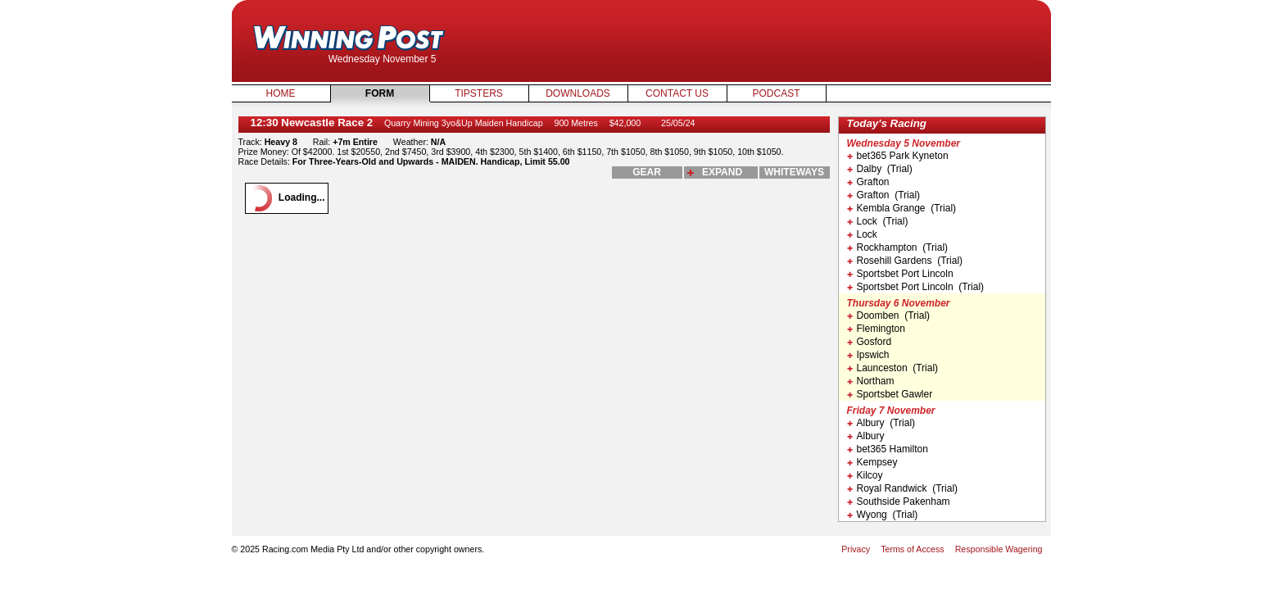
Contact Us (677, 93)
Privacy (855, 549)
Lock (862, 234)
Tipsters (479, 93)
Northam (871, 381)
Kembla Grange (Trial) (902, 208)
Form (379, 93)
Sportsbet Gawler (890, 394)
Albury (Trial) (881, 423)
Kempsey (872, 462)
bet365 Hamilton (887, 449)
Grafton (868, 182)
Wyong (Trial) (882, 514)
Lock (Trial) (877, 221)
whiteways (794, 172)
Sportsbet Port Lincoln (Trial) (916, 287)
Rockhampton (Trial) (898, 247)
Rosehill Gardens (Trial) (905, 260)
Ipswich (868, 355)
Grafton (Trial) (884, 195)
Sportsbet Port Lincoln (900, 273)
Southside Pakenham (898, 501)
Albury (866, 436)
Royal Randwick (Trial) (902, 488)
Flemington (876, 328)
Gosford (869, 341)
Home (281, 93)
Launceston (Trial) (893, 368)
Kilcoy (865, 475)
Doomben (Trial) (889, 315)
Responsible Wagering (999, 549)
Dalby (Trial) (880, 169)
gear (646, 172)
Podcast (776, 93)
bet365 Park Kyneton (898, 155)
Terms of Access (913, 549)
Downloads (578, 93)
